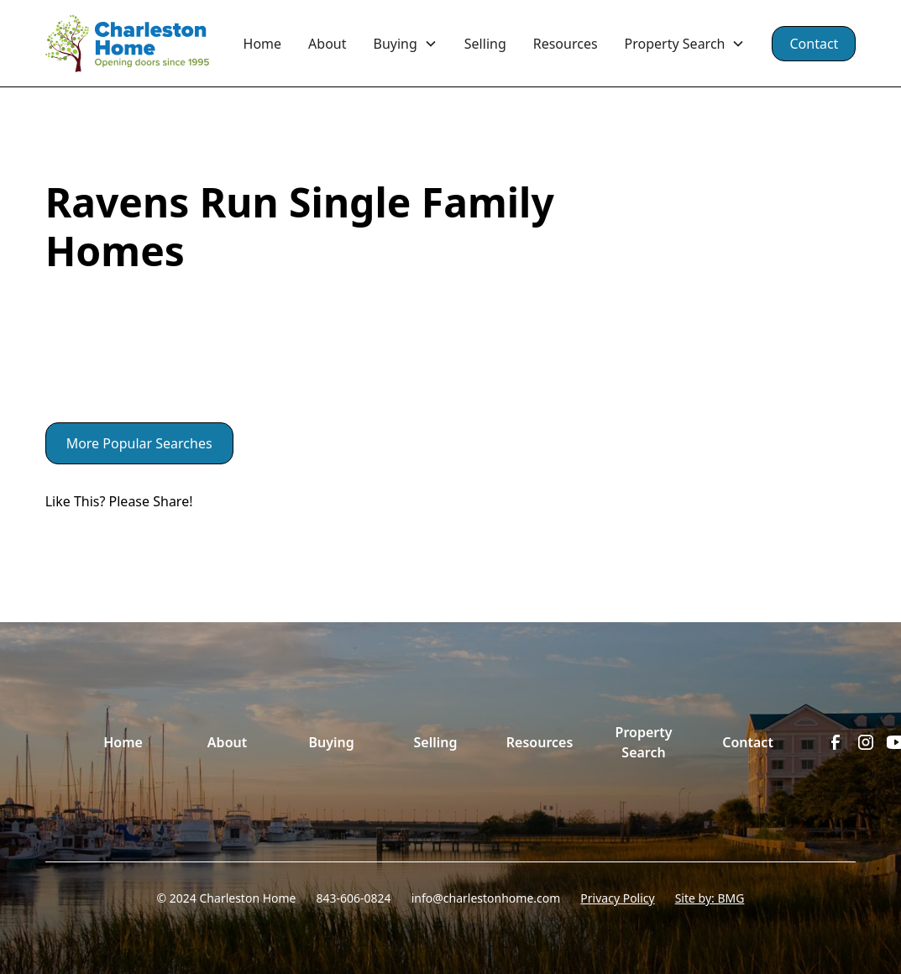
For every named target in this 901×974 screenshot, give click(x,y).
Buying (331, 742)
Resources (565, 43)
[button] (405, 43)
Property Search (644, 742)
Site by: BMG (710, 898)
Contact (813, 43)
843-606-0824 (354, 898)
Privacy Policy (617, 898)
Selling (485, 43)
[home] (137, 43)
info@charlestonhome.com (486, 898)
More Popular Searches (139, 443)
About (327, 43)
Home (263, 43)
